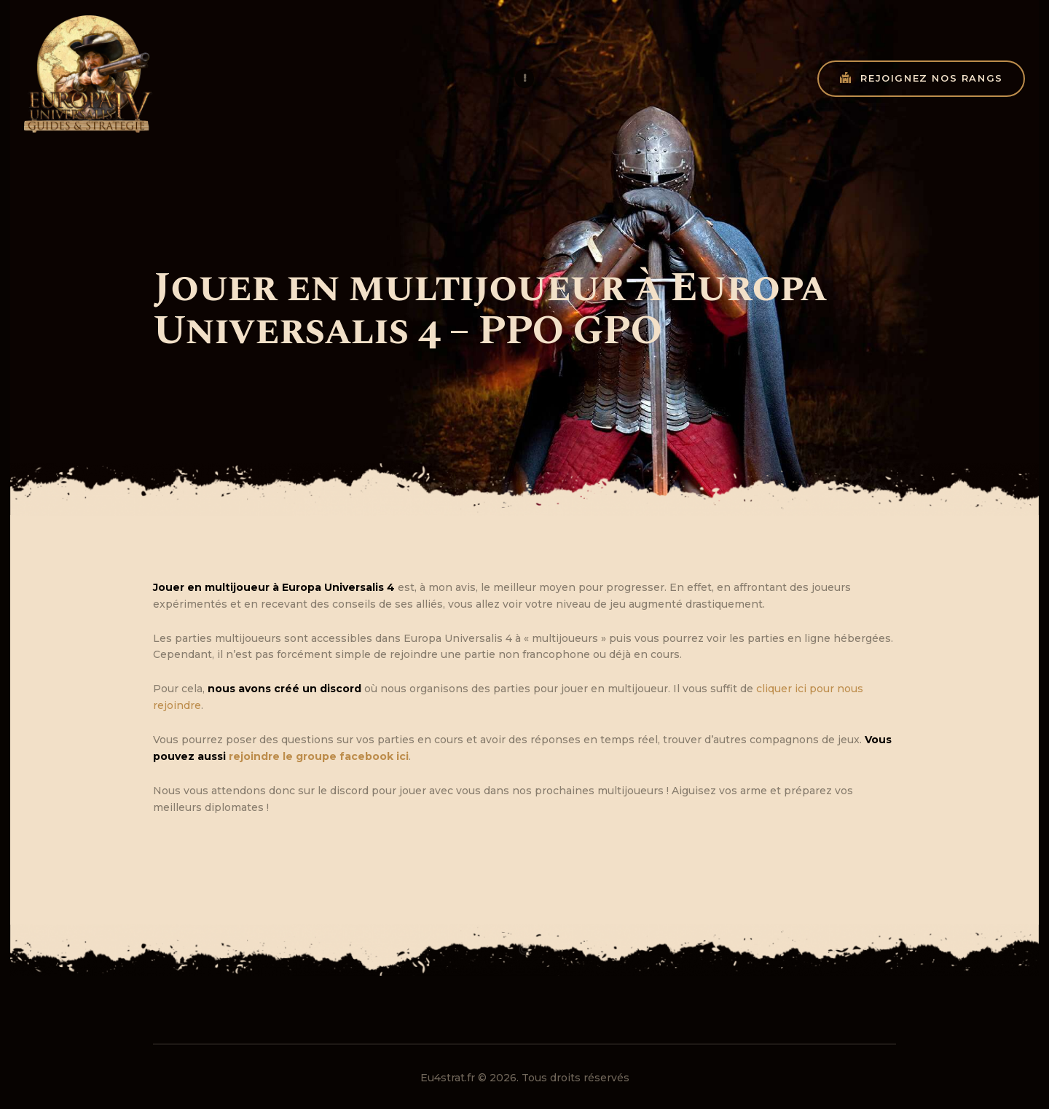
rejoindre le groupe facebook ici (319, 756)
